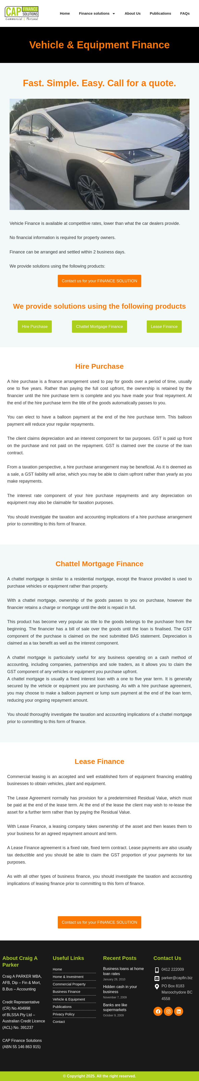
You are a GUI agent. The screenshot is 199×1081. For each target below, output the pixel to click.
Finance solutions (97, 13)
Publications (160, 13)
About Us (133, 13)
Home (65, 13)
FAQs (185, 13)
